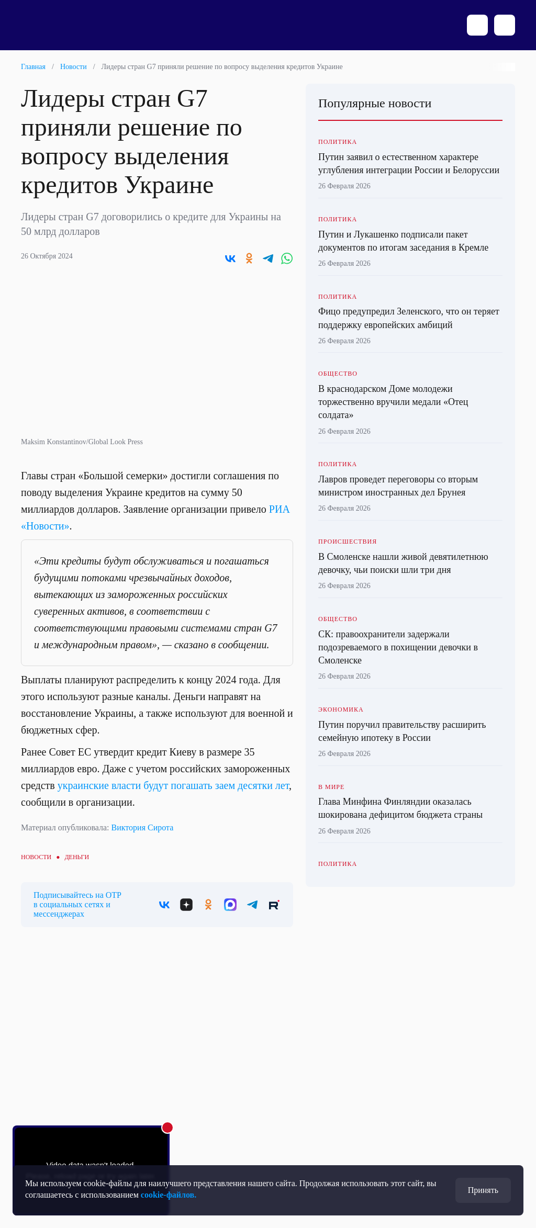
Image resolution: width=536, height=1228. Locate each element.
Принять (483, 1190)
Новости (73, 67)
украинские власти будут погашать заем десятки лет (173, 785)
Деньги (76, 857)
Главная (33, 67)
